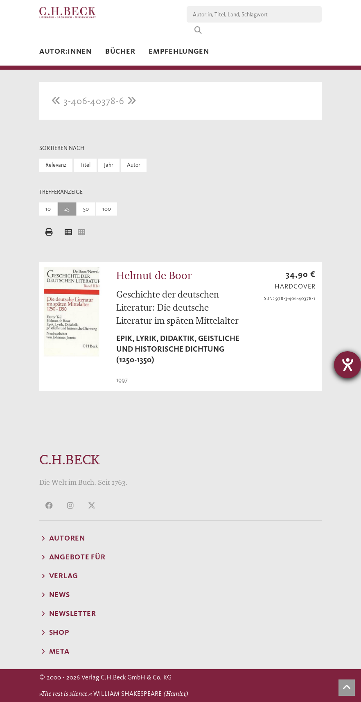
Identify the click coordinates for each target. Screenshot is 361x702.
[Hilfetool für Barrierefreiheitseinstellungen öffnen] (347, 364)
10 (48, 208)
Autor (133, 164)
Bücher (120, 51)
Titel (85, 164)
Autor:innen (65, 51)
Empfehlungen (179, 51)
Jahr (108, 164)
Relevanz (55, 164)
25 (67, 208)
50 (86, 208)
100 (106, 208)
